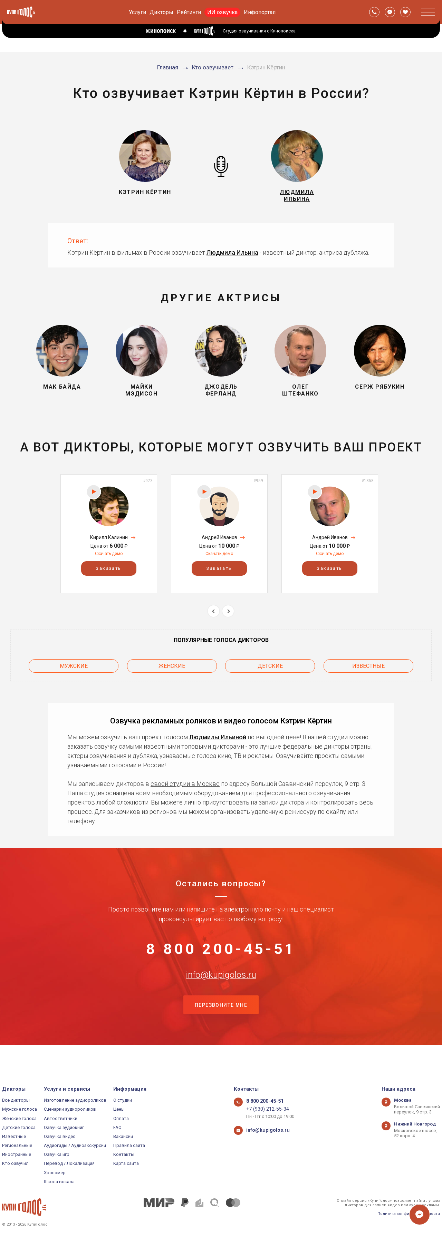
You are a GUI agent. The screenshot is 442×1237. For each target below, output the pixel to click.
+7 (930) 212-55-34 (264, 1109)
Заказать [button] (108, 578)
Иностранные (16, 1154)
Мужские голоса (19, 1109)
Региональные (17, 1145)
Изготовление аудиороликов (75, 1100)
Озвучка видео (60, 1136)
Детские (270, 674)
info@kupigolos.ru (221, 993)
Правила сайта (129, 1145)
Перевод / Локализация (69, 1163)
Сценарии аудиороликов (70, 1109)
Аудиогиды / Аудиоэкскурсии (75, 1145)
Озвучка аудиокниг (64, 1127)
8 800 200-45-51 (221, 958)
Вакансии (123, 1136)
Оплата (121, 1118)
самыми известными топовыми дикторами (181, 753)
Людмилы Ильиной (217, 744)
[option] (108, 543)
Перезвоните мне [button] (221, 1027)
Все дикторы (16, 1100)
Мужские (74, 674)
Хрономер (55, 1172)
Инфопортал (260, 12)
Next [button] (228, 621)
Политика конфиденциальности (408, 1213)
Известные (368, 674)
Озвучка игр (56, 1154)
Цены (119, 1109)
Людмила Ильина (232, 256)
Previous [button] (213, 621)
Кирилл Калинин (109, 547)
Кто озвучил (15, 1163)
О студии (122, 1100)
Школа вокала (59, 1181)
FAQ (117, 1127)
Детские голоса (19, 1127)
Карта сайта (126, 1163)
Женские (171, 674)
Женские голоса (19, 1118)
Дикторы (161, 12)
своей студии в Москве (185, 790)
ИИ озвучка (222, 12)
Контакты (123, 1154)
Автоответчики (60, 1118)
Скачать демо (109, 563)
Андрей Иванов (219, 547)
